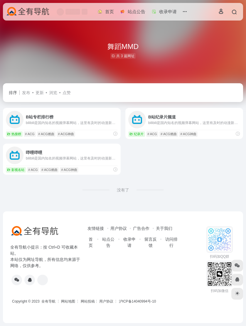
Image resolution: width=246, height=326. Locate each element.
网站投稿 (88, 301)
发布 (26, 92)
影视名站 (15, 170)
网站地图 (68, 301)
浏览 (53, 92)
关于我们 (164, 228)
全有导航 (48, 301)
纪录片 (136, 134)
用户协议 (118, 228)
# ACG (29, 134)
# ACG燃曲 (46, 134)
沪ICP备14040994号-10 (137, 301)
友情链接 (95, 228)
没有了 (123, 190)
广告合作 (141, 228)
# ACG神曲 (66, 134)
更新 (40, 92)
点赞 (67, 92)
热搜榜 (14, 134)
